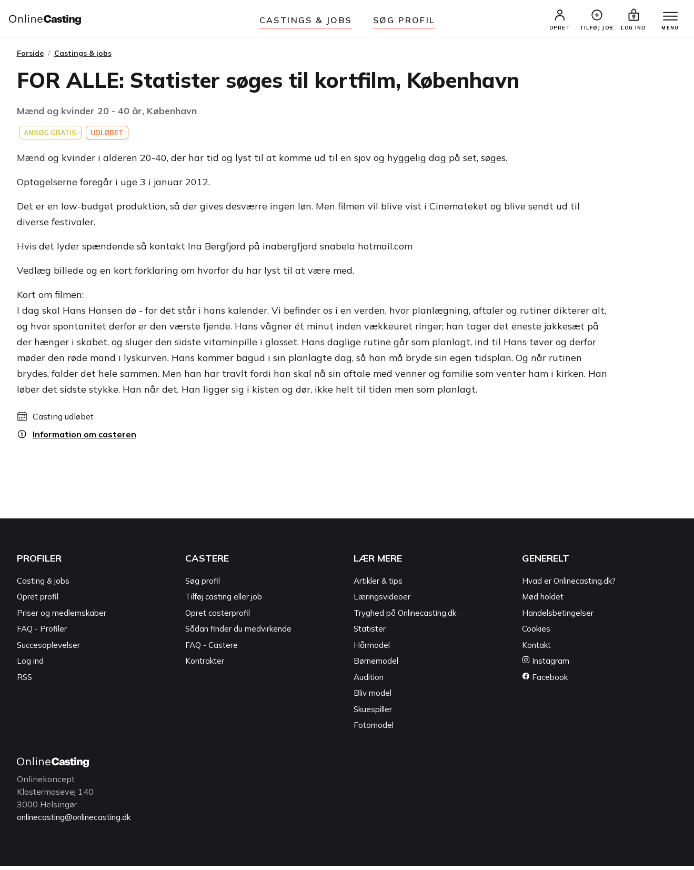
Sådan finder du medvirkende (238, 633)
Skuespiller (373, 713)
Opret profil (37, 601)
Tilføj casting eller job (223, 601)
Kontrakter (204, 666)
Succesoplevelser (48, 649)
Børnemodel (376, 666)
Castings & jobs (305, 20)
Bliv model (372, 698)
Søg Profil (404, 20)
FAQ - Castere (211, 649)
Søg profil (202, 585)
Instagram (545, 666)
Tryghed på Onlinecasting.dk (405, 617)
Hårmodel (372, 649)
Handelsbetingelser (558, 617)
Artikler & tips (378, 585)
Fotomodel (374, 730)
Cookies (536, 633)
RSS (24, 681)
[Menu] (666, 19)
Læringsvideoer (382, 601)
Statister (370, 633)
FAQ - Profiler (42, 633)
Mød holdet (543, 601)
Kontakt (536, 649)
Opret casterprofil (217, 617)
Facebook (545, 681)
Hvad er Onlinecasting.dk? (569, 585)
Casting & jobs (43, 585)
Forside (30, 57)
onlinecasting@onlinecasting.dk (79, 821)
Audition (369, 681)
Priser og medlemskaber (61, 617)
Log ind (30, 666)
